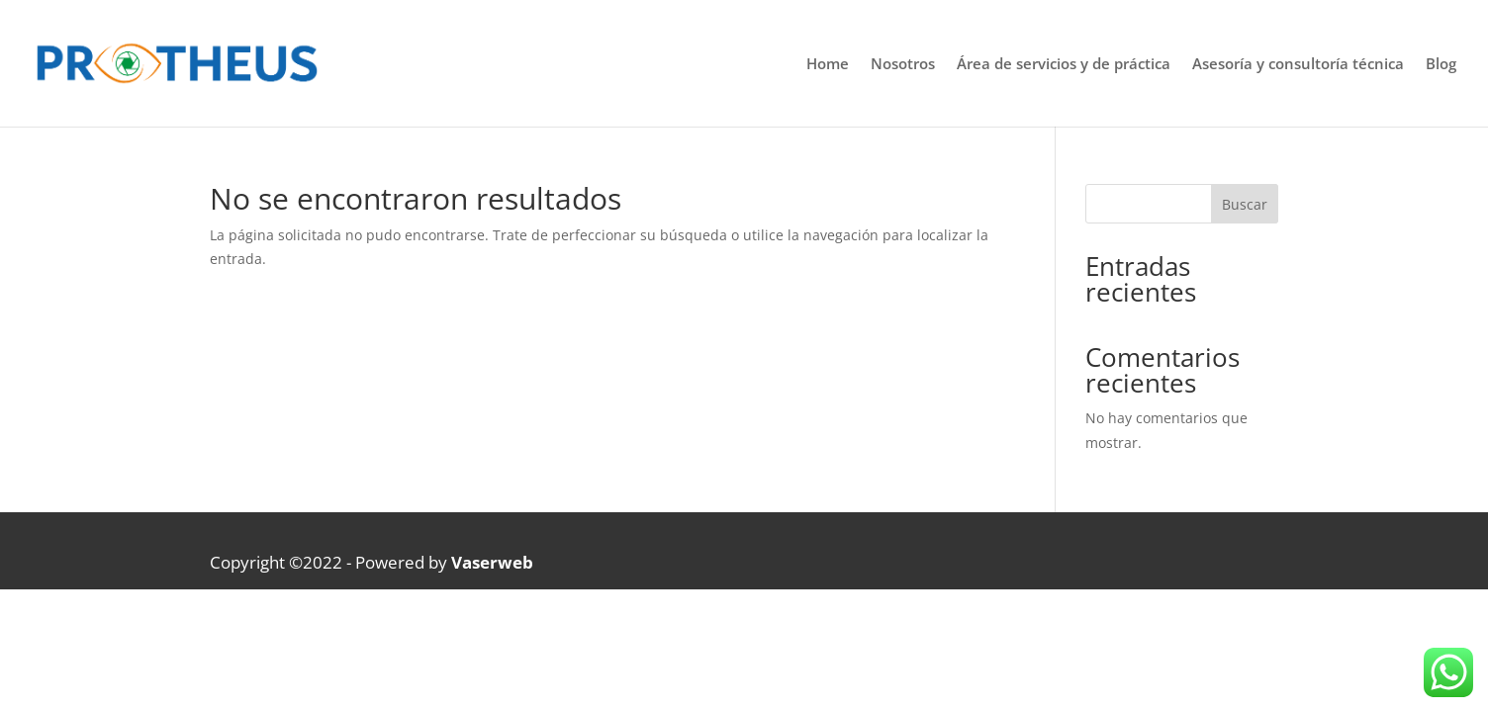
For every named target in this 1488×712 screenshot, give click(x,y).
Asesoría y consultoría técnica (1298, 64)
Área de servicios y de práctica (1063, 64)
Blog (1441, 64)
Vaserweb (492, 562)
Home (827, 64)
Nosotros (903, 64)
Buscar (1244, 204)
